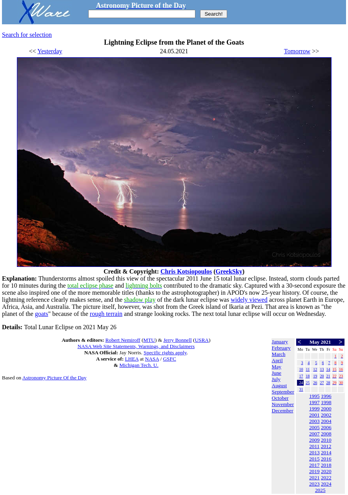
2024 (326, 484)
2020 (326, 471)
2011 (314, 446)
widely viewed (249, 299)
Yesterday (49, 51)
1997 (314, 402)
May (276, 367)
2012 (326, 446)
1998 (326, 402)
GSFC (169, 359)
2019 (314, 471)
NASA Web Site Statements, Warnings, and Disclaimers (136, 346)
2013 (314, 452)
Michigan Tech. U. (139, 365)
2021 (314, 477)
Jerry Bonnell (177, 340)
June (276, 373)
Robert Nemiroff (123, 340)
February (281, 348)
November (283, 404)
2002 (326, 415)
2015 (314, 459)
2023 (314, 484)
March (279, 354)
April (277, 360)
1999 (314, 409)
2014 (326, 452)
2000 (326, 409)
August (279, 385)
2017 (314, 465)
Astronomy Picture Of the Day (54, 378)
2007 (314, 434)
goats (41, 313)
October (280, 398)
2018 (326, 465)
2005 (314, 427)
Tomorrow (297, 51)
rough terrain (106, 313)
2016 (326, 459)
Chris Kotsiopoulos (186, 271)
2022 (326, 477)
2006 (326, 427)
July (276, 379)
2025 (320, 490)
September (283, 392)
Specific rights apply (165, 352)
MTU (149, 340)
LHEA (131, 359)
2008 (326, 434)
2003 (314, 421)
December (282, 410)
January (280, 342)
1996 (326, 396)
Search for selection (27, 34)
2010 (326, 440)
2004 (326, 421)
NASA (152, 359)
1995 (314, 396)
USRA (202, 340)
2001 (314, 415)
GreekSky (229, 271)
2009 (314, 440)
